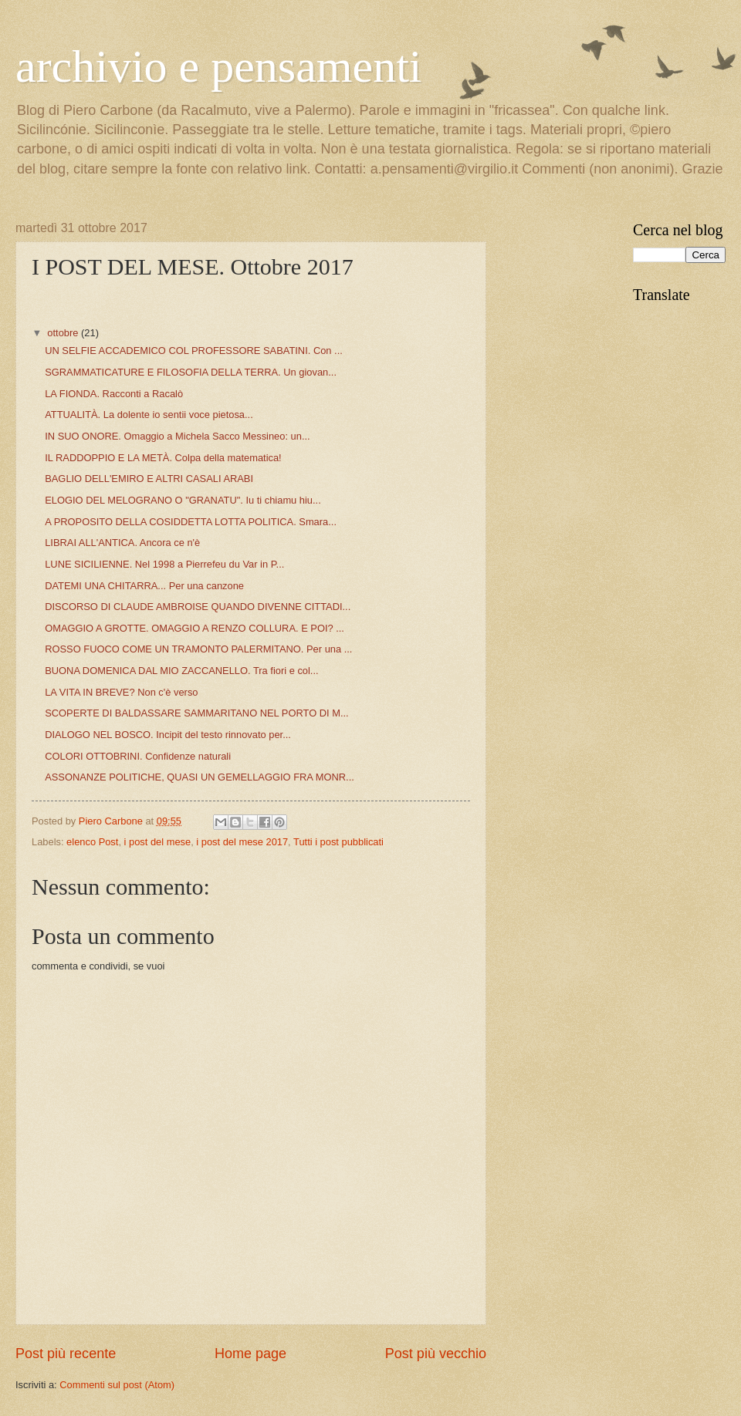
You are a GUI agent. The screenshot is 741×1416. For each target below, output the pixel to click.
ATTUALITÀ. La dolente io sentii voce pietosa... (149, 414)
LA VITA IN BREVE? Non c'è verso (121, 692)
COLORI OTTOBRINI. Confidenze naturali (138, 756)
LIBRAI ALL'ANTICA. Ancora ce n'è (122, 542)
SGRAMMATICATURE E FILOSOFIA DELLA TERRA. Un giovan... (191, 372)
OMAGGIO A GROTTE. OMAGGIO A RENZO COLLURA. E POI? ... (194, 628)
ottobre (64, 333)
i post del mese (157, 842)
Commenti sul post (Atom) (116, 1385)
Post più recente (65, 1353)
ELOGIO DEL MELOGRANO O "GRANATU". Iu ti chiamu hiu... (183, 500)
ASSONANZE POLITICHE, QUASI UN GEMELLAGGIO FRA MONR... (199, 777)
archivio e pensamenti (218, 66)
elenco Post (92, 842)
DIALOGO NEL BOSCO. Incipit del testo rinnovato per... (168, 734)
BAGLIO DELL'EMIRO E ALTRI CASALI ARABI (149, 478)
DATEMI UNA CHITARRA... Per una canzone (144, 586)
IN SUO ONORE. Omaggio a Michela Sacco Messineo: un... (177, 436)
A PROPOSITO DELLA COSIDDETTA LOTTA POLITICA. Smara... (191, 522)
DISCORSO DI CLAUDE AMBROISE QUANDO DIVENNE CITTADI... (197, 606)
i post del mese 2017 (242, 842)
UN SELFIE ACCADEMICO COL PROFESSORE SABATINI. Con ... (194, 350)
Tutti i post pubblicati (338, 842)
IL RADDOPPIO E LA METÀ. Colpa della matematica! (163, 458)
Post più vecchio (435, 1353)
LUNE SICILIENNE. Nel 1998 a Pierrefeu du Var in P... (164, 564)
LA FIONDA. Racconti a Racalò (114, 394)
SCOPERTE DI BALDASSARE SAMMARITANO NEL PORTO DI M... (197, 713)
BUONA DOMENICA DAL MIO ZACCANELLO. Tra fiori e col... (181, 670)
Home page (250, 1353)
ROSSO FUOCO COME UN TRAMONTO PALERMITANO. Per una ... (198, 649)
